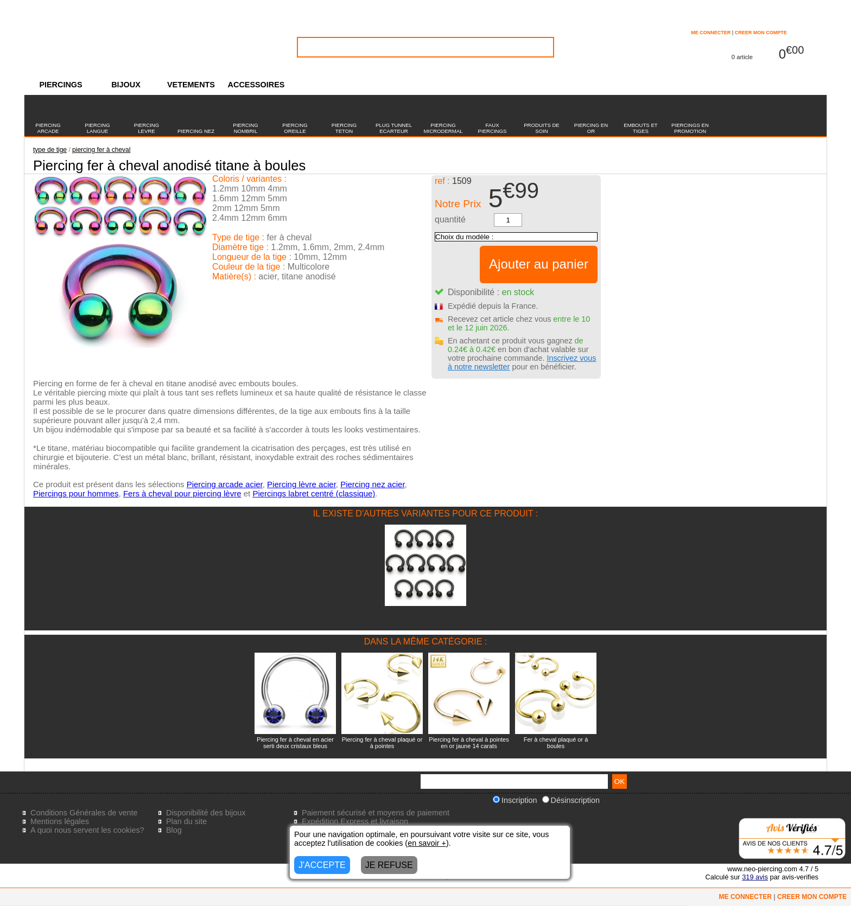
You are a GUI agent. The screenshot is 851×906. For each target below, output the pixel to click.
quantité (450, 219)
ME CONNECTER (711, 32)
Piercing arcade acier (225, 484)
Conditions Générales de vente (84, 812)
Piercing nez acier (372, 484)
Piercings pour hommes (76, 493)
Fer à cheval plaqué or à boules (556, 742)
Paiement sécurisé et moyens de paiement (375, 812)
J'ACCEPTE (322, 865)
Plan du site (186, 821)
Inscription (515, 800)
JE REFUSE (389, 865)
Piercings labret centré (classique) (313, 493)
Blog (174, 830)
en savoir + (427, 843)
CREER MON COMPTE (761, 32)
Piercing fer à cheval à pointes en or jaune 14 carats (469, 742)
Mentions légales (59, 821)
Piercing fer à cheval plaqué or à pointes (382, 742)
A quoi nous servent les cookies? (87, 830)
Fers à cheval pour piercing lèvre (182, 493)
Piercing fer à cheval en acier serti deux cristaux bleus (295, 742)
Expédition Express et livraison (355, 821)
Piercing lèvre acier (301, 484)
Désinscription (571, 800)
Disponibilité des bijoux (205, 812)
